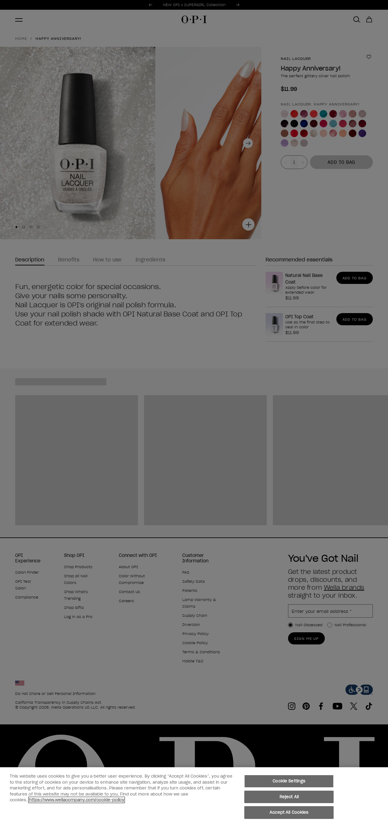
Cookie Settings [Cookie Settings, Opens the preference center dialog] (289, 784)
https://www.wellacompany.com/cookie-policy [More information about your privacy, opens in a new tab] (76, 803)
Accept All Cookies (289, 816)
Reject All (289, 800)
